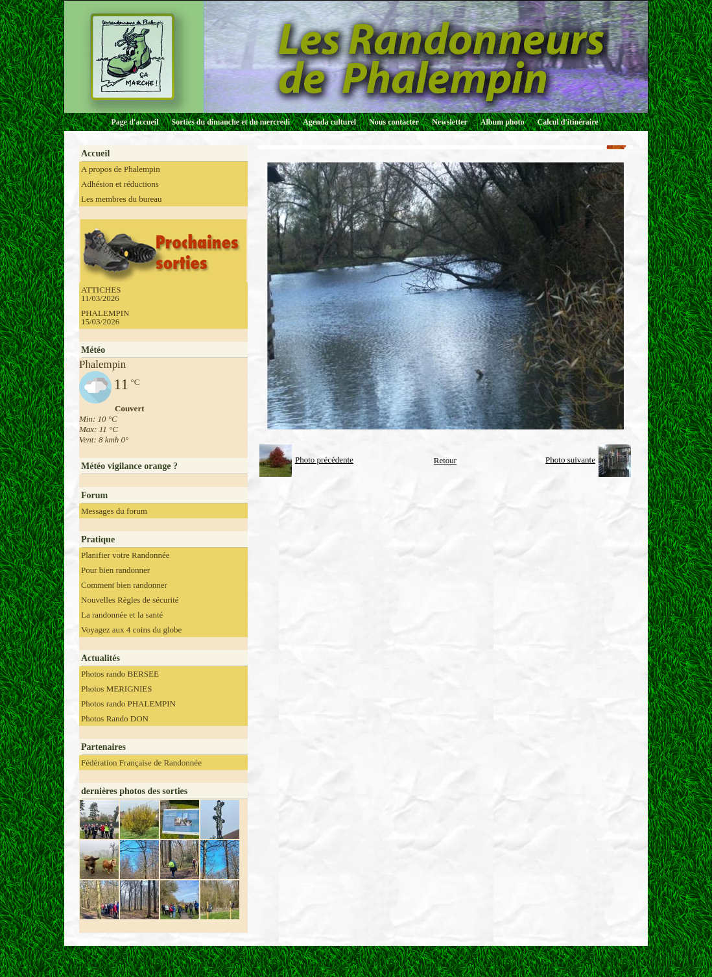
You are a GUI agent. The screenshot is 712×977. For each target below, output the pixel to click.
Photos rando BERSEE (120, 674)
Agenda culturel (329, 122)
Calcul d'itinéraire (567, 122)
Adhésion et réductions (120, 184)
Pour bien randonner (115, 570)
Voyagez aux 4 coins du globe (131, 629)
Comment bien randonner (124, 585)
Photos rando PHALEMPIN (128, 703)
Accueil (95, 153)
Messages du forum (114, 511)
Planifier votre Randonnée (125, 555)
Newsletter (450, 122)
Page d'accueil (135, 122)
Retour (445, 460)
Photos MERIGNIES (116, 689)
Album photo (503, 122)
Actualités (100, 658)
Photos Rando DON (114, 718)
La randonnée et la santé (122, 615)
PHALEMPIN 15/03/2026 (105, 317)
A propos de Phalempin (120, 169)
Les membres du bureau (121, 199)
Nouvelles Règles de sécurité (130, 600)
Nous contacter (394, 122)
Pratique (98, 539)
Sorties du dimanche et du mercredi (230, 122)
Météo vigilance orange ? (129, 466)
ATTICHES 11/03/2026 (101, 294)
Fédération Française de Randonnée (141, 762)
